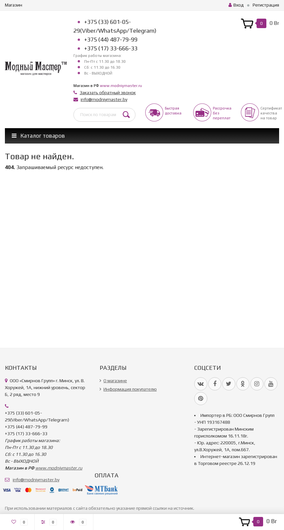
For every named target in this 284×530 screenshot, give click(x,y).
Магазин (13, 5)
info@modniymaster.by (104, 99)
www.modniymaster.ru (121, 85)
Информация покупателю (130, 389)
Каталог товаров (38, 135)
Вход (236, 5)
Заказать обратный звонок (108, 92)
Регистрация (266, 5)
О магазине (115, 380)
